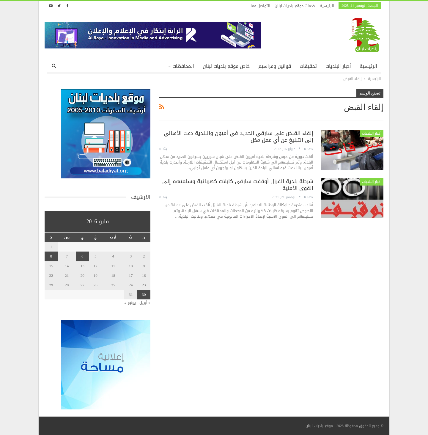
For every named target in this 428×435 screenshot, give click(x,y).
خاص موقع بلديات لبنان (226, 66)
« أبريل (145, 302)
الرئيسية (327, 6)
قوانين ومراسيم (274, 66)
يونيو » (130, 302)
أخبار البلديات (338, 66)
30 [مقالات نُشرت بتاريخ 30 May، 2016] (144, 294)
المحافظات (183, 66)
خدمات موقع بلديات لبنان (295, 6)
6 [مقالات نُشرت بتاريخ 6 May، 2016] (82, 256)
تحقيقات (308, 66)
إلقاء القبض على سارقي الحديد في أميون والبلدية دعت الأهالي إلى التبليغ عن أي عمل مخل (238, 136)
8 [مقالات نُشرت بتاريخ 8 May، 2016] (51, 256)
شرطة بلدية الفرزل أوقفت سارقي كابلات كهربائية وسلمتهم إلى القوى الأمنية (237, 184)
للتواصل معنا (259, 6)
